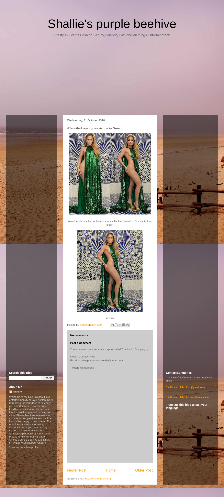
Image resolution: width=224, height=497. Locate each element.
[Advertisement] (112, 77)
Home (111, 470)
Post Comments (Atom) (97, 478)
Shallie (17, 391)
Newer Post (76, 470)
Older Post (144, 470)
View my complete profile (23, 447)
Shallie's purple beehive (112, 24)
